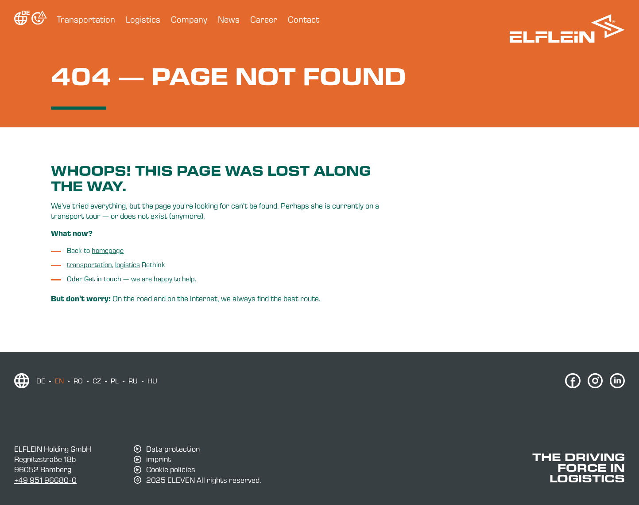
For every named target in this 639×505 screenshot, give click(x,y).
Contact (303, 19)
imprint (158, 459)
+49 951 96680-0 (45, 480)
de (40, 380)
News (229, 19)
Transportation (86, 19)
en (59, 380)
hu (152, 380)
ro (78, 380)
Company (189, 19)
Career (263, 19)
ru (133, 380)
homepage (108, 250)
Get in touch (102, 278)
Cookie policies (170, 469)
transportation (89, 264)
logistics (127, 264)
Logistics (143, 19)
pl (115, 380)
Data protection (173, 449)
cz (97, 380)
